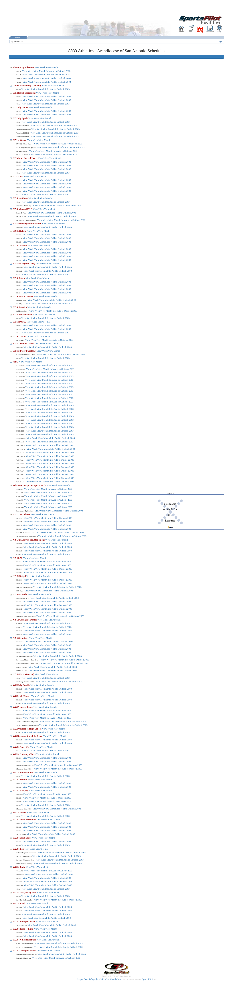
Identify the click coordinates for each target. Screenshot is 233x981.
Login (220, 42)
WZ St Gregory (21, 790)
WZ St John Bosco (22, 837)
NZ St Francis (20, 594)
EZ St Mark (19, 278)
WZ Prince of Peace (23, 707)
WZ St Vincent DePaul (24, 939)
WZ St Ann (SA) (21, 747)
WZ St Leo (18, 848)
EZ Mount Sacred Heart (25, 158)
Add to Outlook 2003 (60, 71)
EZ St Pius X (19, 321)
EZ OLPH (18, 176)
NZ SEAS (18, 558)
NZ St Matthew (21, 637)
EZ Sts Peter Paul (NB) (25, 350)
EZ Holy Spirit (20, 118)
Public (17, 38)
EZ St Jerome (20, 245)
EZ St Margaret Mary (24, 263)
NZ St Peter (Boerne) (24, 674)
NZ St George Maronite (25, 619)
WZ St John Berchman (25, 819)
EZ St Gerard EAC (23, 209)
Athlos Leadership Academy (27, 85)
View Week (40, 67)
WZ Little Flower (22, 696)
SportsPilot (147, 979)
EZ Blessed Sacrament (24, 92)
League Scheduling (85, 979)
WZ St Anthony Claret (24, 754)
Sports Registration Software (109, 979)
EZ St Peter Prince (22, 314)
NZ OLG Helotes (22, 514)
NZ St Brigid (19, 576)
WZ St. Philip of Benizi (25, 950)
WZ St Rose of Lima (23, 928)
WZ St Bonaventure (23, 772)
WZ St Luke (19, 867)
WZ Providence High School (27, 728)
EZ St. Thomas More (24, 343)
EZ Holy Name (20, 107)
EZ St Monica (20, 307)
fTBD (16, 361)
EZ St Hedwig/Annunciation (27, 223)
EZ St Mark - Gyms (23, 296)
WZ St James (20, 812)
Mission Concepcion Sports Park (29, 485)
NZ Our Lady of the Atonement (29, 539)
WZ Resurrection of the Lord (28, 736)
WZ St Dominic (21, 779)
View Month (52, 67)
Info (48, 71)
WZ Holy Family (21, 685)
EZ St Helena (20, 230)
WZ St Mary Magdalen (25, 892)
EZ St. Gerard (20, 336)
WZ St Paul (19, 903)
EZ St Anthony (20, 198)
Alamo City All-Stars (24, 67)
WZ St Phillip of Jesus (24, 921)
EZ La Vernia (20, 140)
